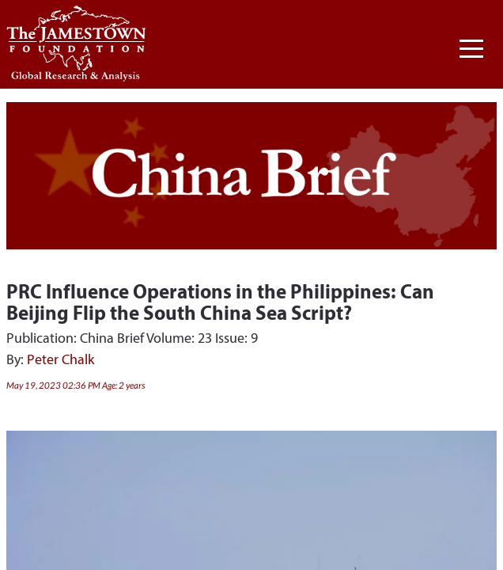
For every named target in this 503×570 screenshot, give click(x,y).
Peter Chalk (60, 359)
